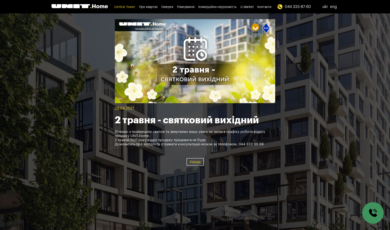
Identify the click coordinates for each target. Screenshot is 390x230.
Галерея (167, 7)
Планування (186, 7)
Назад (195, 162)
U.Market (247, 7)
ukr (325, 7)
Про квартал (148, 7)
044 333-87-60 (294, 7)
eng (333, 7)
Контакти (264, 7)
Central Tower (124, 7)
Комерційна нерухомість (217, 7)
